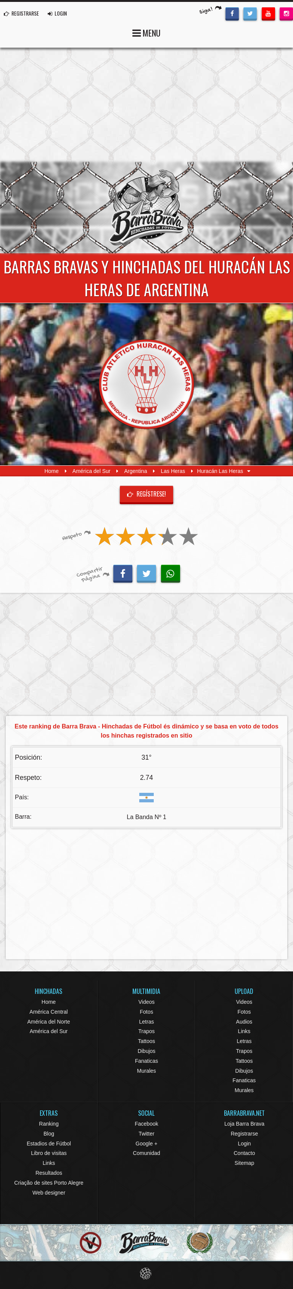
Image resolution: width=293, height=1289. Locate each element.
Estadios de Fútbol (49, 1143)
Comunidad (146, 1153)
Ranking (48, 1124)
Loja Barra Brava (244, 1124)
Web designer (48, 1193)
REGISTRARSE (21, 13)
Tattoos (146, 1041)
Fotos (146, 1012)
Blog (48, 1134)
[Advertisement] (146, 104)
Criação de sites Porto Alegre (48, 1183)
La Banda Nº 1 (146, 817)
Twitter (146, 1134)
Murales (146, 1071)
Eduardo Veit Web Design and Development (146, 1273)
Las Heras (173, 471)
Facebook (146, 1124)
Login (244, 1143)
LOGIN (57, 13)
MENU (146, 32)
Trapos (146, 1031)
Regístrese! (146, 493)
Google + (146, 1143)
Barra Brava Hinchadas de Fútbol (146, 207)
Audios (244, 1022)
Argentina (135, 471)
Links (244, 1031)
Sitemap (244, 1163)
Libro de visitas (48, 1153)
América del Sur (91, 471)
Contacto (244, 1153)
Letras (146, 1022)
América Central (48, 1012)
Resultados (48, 1173)
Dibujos (147, 1051)
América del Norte (48, 1022)
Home (51, 471)
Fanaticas (146, 1061)
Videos (146, 1002)
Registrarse (244, 1134)
